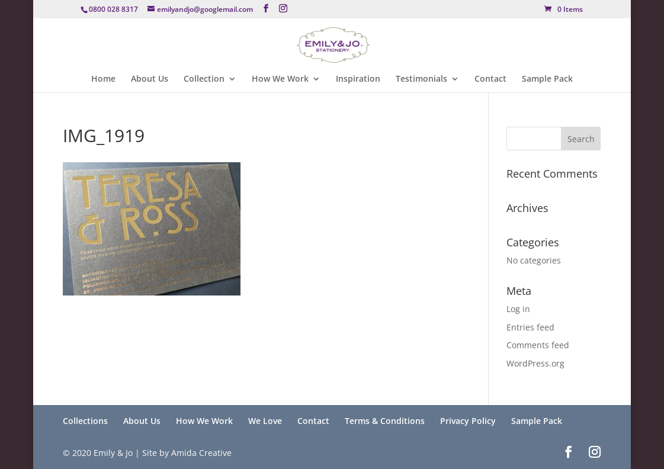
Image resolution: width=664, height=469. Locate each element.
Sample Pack (547, 79)
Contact (490, 79)
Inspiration (358, 79)
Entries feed (530, 327)
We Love (265, 420)
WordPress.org (535, 363)
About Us (149, 79)
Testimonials (421, 79)
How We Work (280, 79)
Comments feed (537, 345)
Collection (204, 79)
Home (103, 79)
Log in (518, 308)
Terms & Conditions (385, 420)
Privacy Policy (468, 420)
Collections (85, 420)
